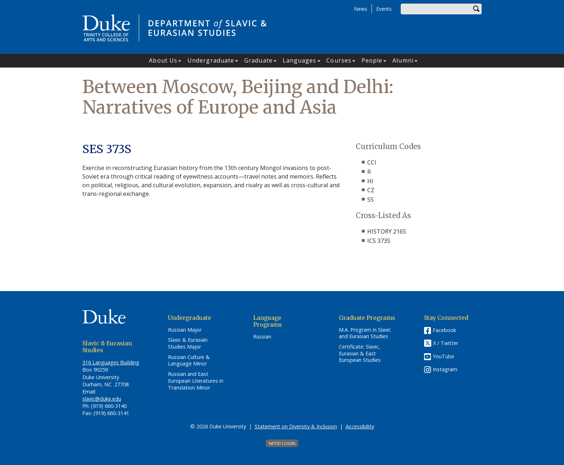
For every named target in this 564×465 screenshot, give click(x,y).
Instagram (445, 369)
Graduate (258, 60)
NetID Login (282, 443)
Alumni (403, 60)
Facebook (444, 330)
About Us (163, 60)
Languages (300, 60)
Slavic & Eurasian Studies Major (188, 343)
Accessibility (360, 426)
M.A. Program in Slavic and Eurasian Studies (365, 333)
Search (476, 9)
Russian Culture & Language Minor (189, 360)
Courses (338, 60)
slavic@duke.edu (101, 398)
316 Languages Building (110, 362)
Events (384, 8)
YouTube (443, 356)
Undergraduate (210, 60)
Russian (262, 336)
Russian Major (184, 330)
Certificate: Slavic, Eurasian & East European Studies (360, 353)
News (360, 8)
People (372, 60)
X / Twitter (445, 343)
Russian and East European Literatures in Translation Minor (195, 381)
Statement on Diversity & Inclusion (296, 426)
